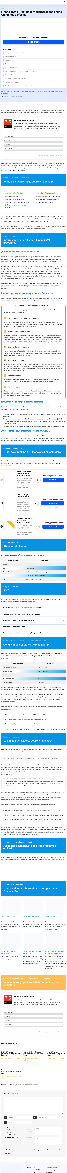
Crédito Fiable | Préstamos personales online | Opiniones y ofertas (33, 1053)
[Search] (64, 2)
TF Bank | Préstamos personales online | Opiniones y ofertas (55, 1053)
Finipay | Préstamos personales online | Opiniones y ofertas (11, 1053)
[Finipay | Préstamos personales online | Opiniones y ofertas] (55, 941)
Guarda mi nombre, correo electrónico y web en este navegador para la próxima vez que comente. (33, 1150)
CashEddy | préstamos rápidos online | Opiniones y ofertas (24, 520)
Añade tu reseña (59, 155)
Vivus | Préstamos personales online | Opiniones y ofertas (23, 496)
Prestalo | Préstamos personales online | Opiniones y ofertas (24, 473)
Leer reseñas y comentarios (46, 155)
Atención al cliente (10, 1134)
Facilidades (8, 1130)
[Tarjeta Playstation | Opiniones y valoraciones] (33, 941)
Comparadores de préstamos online (56, 105)
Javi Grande (3, 96)
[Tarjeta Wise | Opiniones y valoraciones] (33, 906)
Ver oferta (35, 42)
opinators (4, 8)
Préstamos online (6, 465)
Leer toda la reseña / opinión (53, 484)
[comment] (33, 1105)
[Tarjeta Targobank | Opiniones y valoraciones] (55, 906)
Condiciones (8, 1132)
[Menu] (2, 2)
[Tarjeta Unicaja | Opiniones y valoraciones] (11, 941)
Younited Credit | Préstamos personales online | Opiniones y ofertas (11, 1071)
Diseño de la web (9, 1127)
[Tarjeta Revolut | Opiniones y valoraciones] (11, 906)
